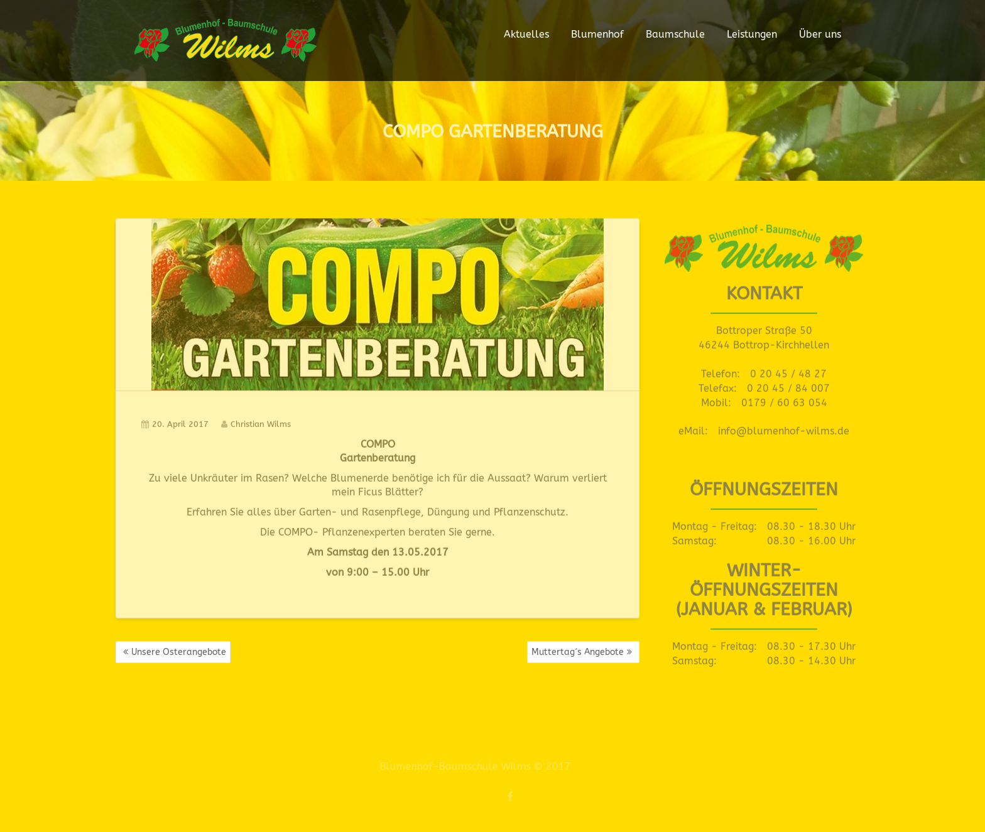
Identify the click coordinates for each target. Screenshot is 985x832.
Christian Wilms (256, 421)
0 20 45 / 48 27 (788, 371)
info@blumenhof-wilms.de (783, 429)
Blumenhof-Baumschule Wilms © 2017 (471, 766)
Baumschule (675, 34)
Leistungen (752, 34)
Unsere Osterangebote (178, 652)
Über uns (820, 34)
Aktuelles (526, 34)
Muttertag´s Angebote (577, 652)
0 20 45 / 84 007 (788, 386)
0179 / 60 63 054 (784, 400)
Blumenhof (597, 34)
